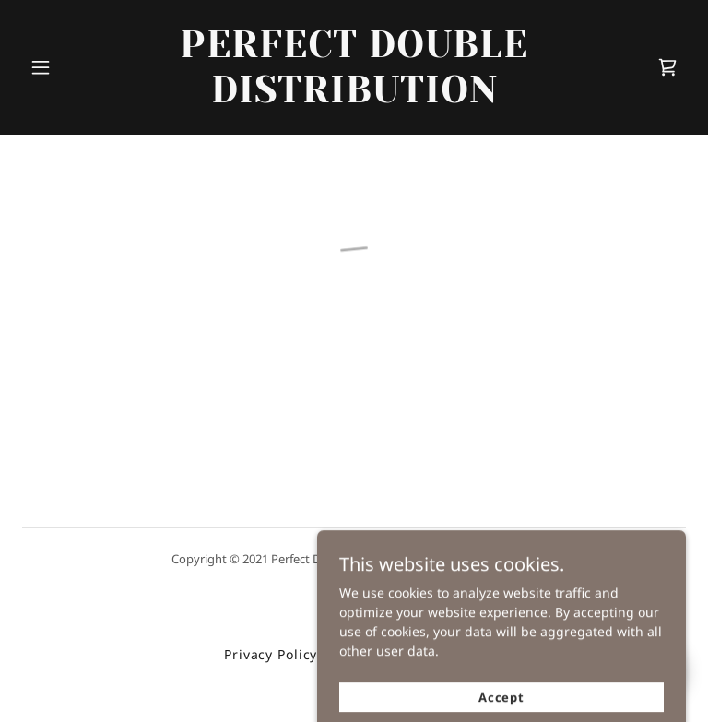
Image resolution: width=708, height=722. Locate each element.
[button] (40, 67)
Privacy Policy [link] (270, 654)
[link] (354, 97)
